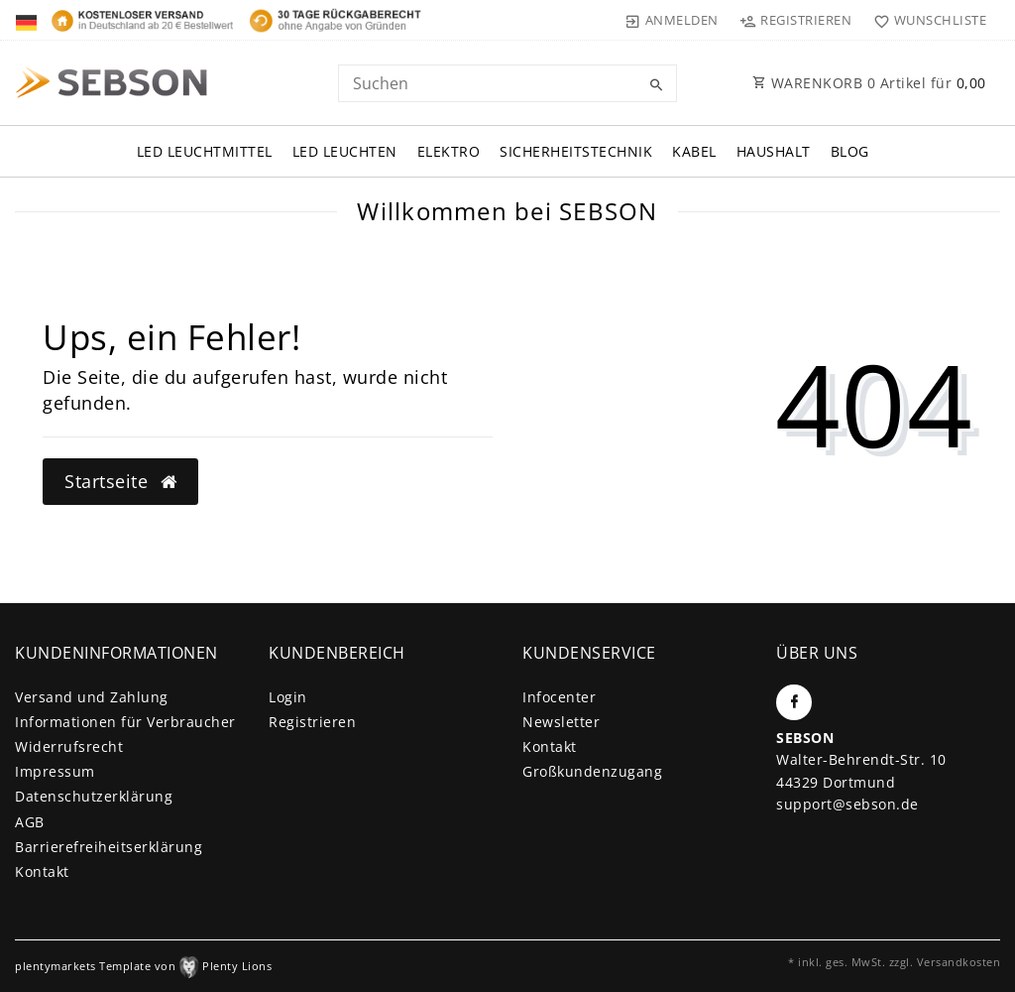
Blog (850, 151)
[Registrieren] (796, 20)
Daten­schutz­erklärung (93, 796)
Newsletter (561, 721)
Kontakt (42, 871)
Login (288, 696)
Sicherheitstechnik (576, 151)
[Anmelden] (672, 20)
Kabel (694, 151)
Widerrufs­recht (69, 746)
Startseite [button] (120, 481)
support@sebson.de (847, 804)
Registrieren (312, 721)
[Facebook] (794, 702)
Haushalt (773, 151)
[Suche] (657, 85)
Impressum (55, 771)
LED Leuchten (344, 151)
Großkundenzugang (592, 771)
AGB (30, 821)
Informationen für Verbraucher (125, 721)
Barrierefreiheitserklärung (108, 846)
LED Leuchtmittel (205, 151)
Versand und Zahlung (92, 696)
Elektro (449, 151)
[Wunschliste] (925, 20)
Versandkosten (959, 961)
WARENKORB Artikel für (869, 82)
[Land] (28, 20)
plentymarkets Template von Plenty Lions (143, 965)
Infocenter (559, 696)
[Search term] (507, 83)
